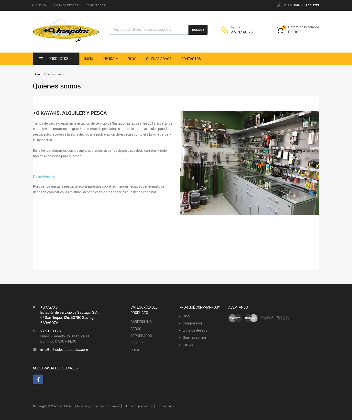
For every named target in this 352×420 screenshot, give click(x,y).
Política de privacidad (138, 406)
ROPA (135, 350)
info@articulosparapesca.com (64, 350)
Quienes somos (159, 59)
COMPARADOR (95, 5)
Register (313, 5)
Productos (60, 59)
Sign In (298, 5)
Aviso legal (84, 406)
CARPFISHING (141, 322)
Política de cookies (107, 406)
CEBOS (136, 329)
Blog (132, 59)
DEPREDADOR (141, 336)
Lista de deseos (195, 330)
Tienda (110, 59)
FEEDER (137, 343)
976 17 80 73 (242, 32)
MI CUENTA (39, 5)
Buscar (198, 30)
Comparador (192, 323)
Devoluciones (164, 406)
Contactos (191, 59)
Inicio (88, 59)
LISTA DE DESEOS (66, 5)
